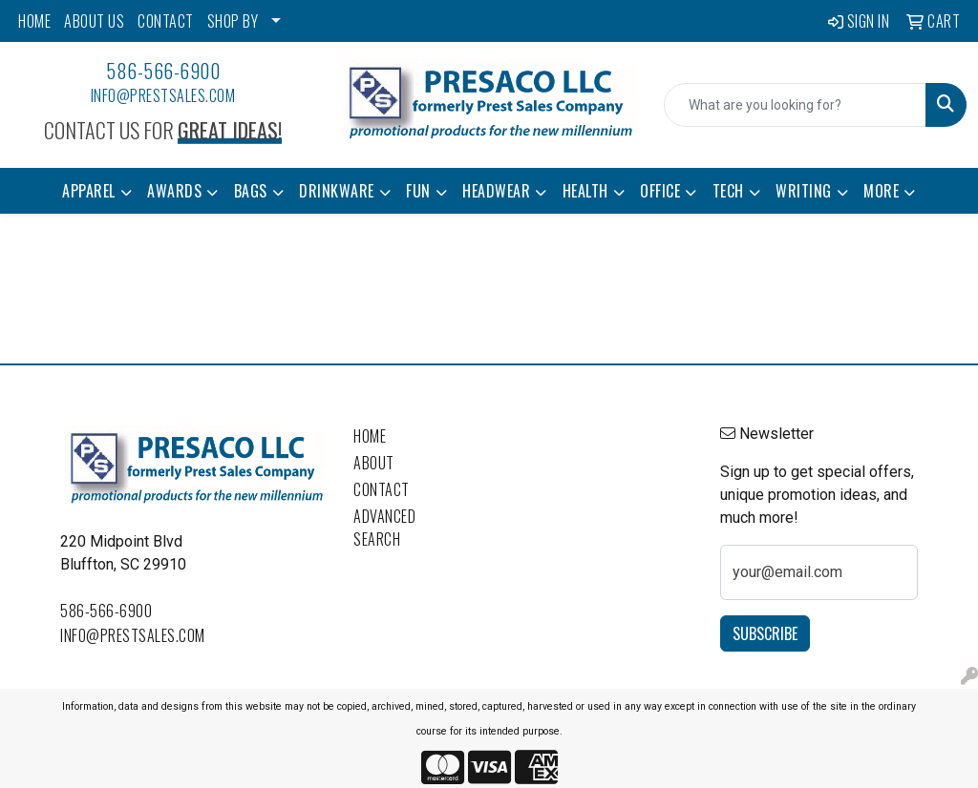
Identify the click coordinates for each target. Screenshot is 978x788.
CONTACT (166, 21)
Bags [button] (250, 190)
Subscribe (765, 633)
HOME (34, 21)
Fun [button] (418, 190)
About (373, 462)
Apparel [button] (89, 190)
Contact (381, 489)
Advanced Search (384, 527)
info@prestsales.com (163, 95)
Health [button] (585, 190)
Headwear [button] (496, 190)
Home (369, 436)
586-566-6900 (163, 70)
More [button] (881, 190)
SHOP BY (233, 21)
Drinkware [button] (336, 190)
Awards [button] (174, 190)
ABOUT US (94, 21)
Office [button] (660, 190)
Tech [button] (728, 190)
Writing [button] (804, 190)
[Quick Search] (795, 105)
